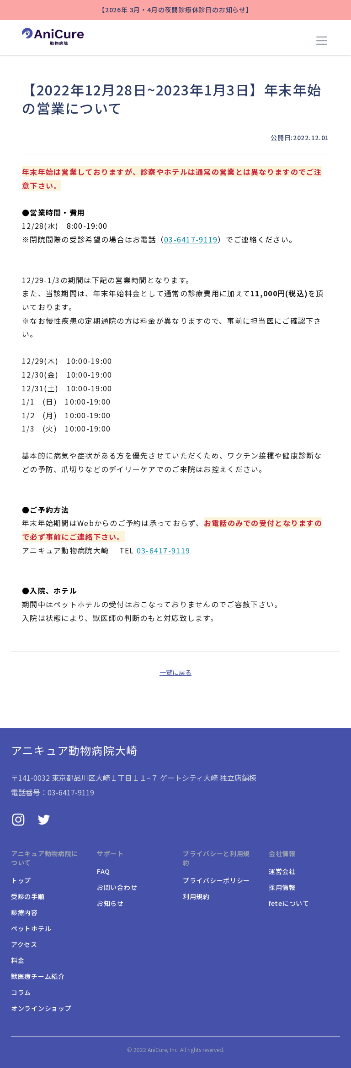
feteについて (289, 903)
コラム (21, 992)
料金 (17, 960)
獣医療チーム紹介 (38, 976)
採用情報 (282, 887)
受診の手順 (28, 896)
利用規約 (196, 896)
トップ (21, 880)
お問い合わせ (117, 887)
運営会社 (282, 871)
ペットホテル (31, 928)
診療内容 (24, 912)
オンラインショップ (41, 1008)
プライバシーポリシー (216, 880)
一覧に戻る (175, 672)
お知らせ (110, 903)
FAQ (103, 871)
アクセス (24, 944)
